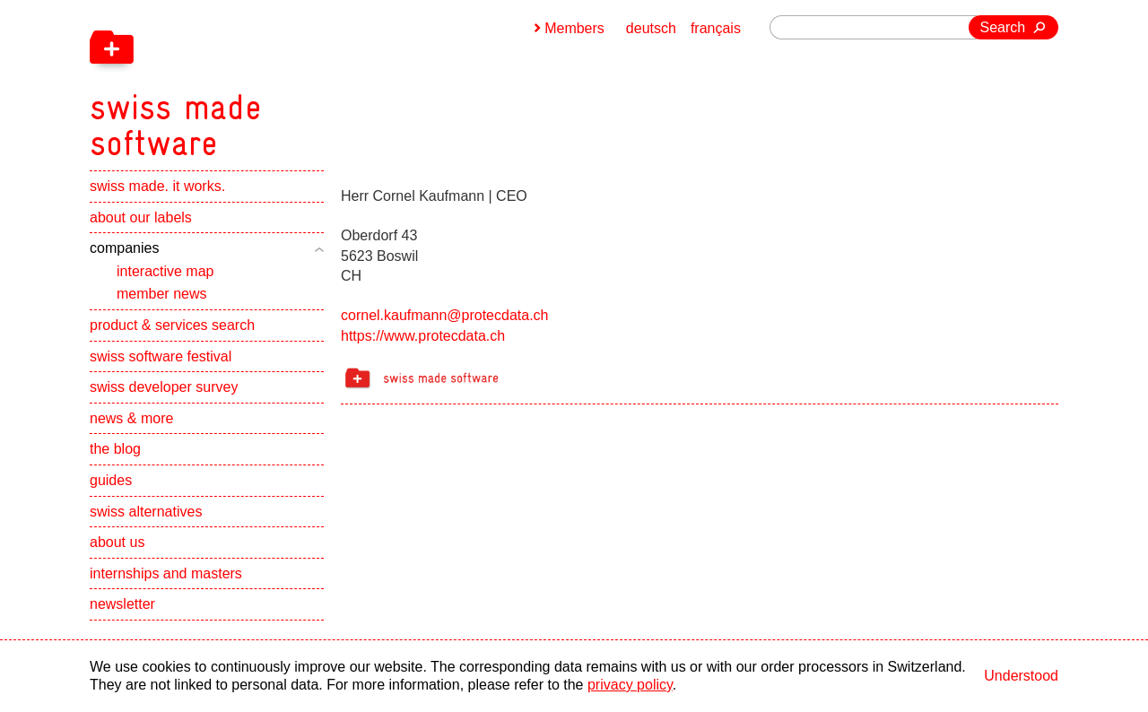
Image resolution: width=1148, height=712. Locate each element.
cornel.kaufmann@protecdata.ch (444, 315)
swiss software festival (160, 356)
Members (574, 28)
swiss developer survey (164, 387)
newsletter (122, 604)
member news (161, 293)
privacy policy (630, 684)
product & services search (172, 325)
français (716, 28)
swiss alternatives (146, 511)
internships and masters (166, 573)
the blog (115, 448)
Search (1003, 27)
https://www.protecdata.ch (423, 335)
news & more (131, 418)
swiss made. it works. (157, 186)
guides (111, 480)
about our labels (141, 217)
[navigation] (269, 80)
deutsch (651, 28)
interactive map (165, 271)
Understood (1021, 675)
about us (117, 542)
